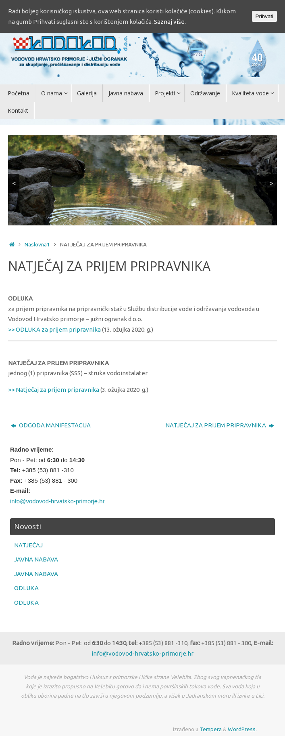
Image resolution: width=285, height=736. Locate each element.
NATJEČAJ (28, 545)
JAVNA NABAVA (36, 559)
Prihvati (264, 16)
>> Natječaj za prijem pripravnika (53, 389)
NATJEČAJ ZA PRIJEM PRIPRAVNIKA (219, 425)
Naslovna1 (37, 244)
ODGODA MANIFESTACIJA (51, 425)
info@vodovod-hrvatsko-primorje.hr (57, 501)
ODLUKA (26, 588)
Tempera (211, 729)
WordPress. (242, 729)
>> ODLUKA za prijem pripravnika (54, 329)
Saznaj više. (170, 21)
